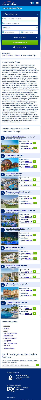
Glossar (17, 55)
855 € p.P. (30, 240)
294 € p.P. (30, 216)
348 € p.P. (30, 308)
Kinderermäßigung (8, 348)
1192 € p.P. (31, 148)
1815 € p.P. (31, 258)
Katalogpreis (7, 341)
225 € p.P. (30, 179)
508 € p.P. (30, 290)
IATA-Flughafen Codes (10, 333)
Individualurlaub (8, 336)
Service (10, 55)
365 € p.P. (30, 143)
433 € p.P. (30, 161)
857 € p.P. (30, 221)
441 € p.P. (30, 198)
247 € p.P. (30, 271)
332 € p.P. (30, 235)
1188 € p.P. (31, 203)
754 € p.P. (30, 277)
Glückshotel (6, 326)
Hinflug (5, 331)
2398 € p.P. (31, 253)
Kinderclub (6, 345)
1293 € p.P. (31, 166)
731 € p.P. (30, 185)
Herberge (6, 328)
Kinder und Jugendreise (10, 343)
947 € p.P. (30, 295)
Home (3, 55)
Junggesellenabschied (10, 338)
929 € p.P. (30, 313)
